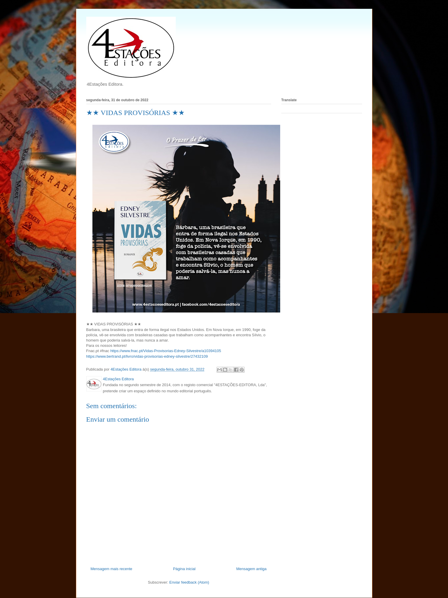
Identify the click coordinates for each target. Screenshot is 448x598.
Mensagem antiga (251, 569)
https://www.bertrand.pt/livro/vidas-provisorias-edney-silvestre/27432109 (147, 356)
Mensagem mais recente (111, 569)
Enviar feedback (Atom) (189, 582)
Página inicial (184, 569)
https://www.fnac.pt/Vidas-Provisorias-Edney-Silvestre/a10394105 (165, 351)
